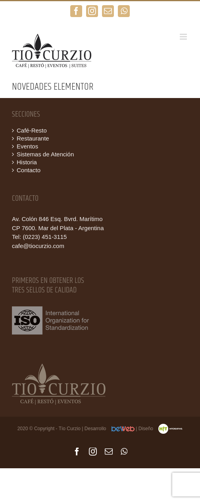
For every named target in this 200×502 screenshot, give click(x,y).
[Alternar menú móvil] (184, 37)
